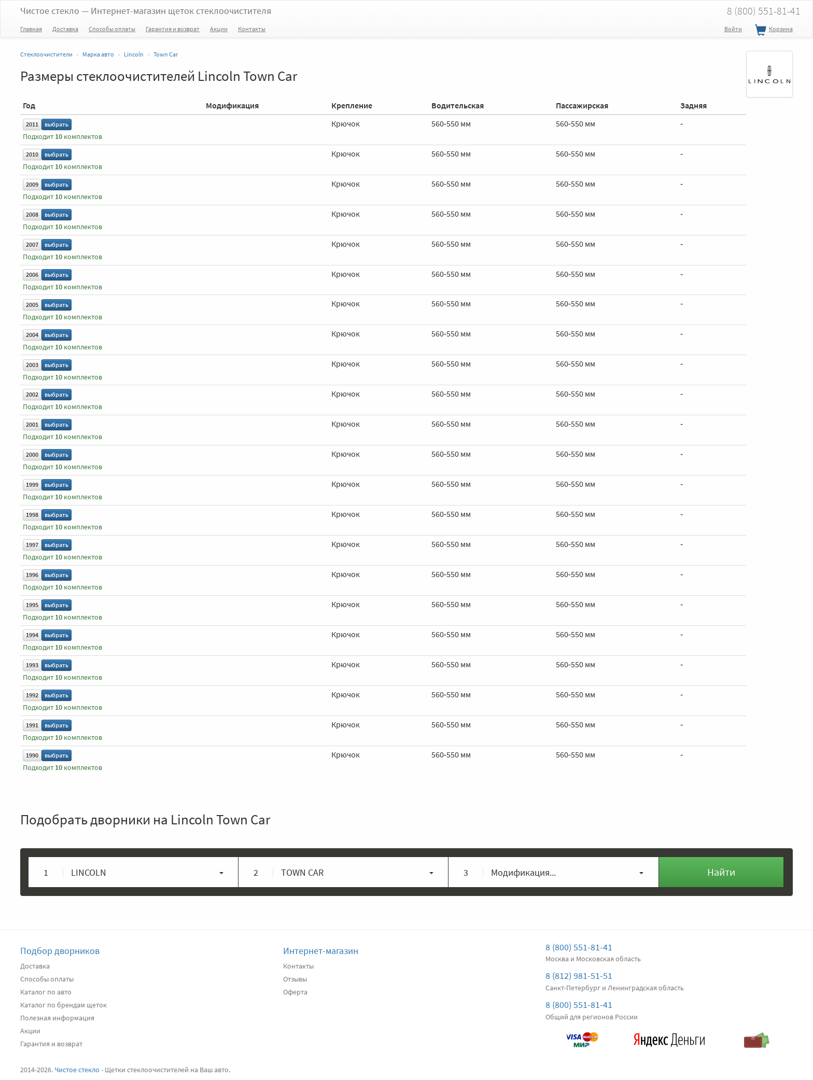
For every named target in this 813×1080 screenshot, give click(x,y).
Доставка (65, 29)
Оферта (295, 992)
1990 (32, 755)
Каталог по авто (46, 992)
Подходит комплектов (62, 136)
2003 (32, 365)
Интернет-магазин (320, 951)
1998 (32, 514)
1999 (32, 484)
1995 (32, 605)
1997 (32, 545)
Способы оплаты (112, 29)
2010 (32, 154)
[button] (133, 872)
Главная (31, 29)
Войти (733, 29)
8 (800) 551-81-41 (764, 10)
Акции (219, 29)
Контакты (251, 29)
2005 (32, 304)
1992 (32, 695)
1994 (32, 635)
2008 (32, 214)
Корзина (772, 30)
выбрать (56, 124)
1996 (32, 575)
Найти (721, 871)
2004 (32, 335)
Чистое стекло (145, 11)
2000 (32, 454)
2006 (32, 274)
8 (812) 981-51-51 (578, 975)
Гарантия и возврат (173, 29)
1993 (32, 665)
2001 (32, 424)
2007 (32, 244)
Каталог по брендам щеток (63, 1004)
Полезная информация (57, 1017)
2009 (32, 184)
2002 (32, 394)
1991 (32, 725)
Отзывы (295, 979)
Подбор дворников (60, 951)
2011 (32, 124)
